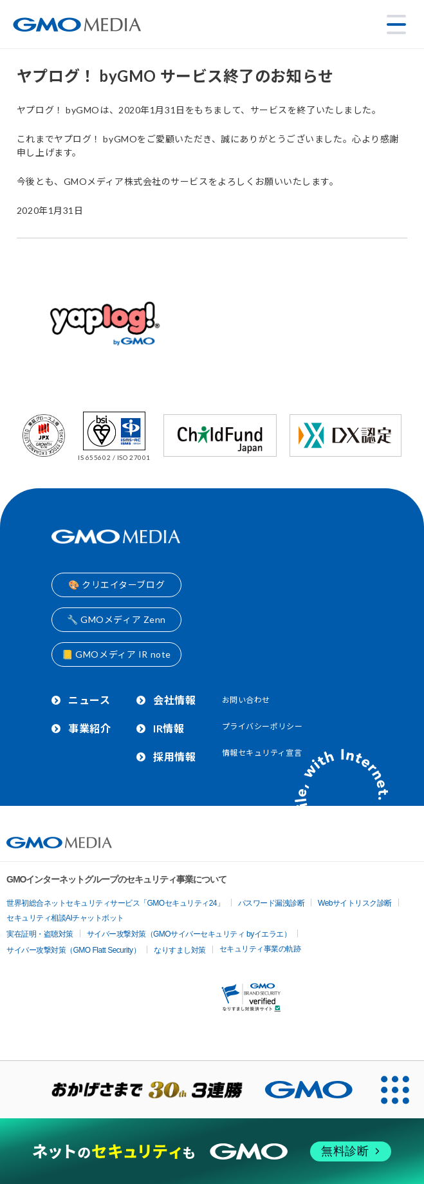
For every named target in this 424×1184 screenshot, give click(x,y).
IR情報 (168, 728)
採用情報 (174, 756)
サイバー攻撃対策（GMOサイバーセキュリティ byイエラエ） (189, 934)
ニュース (89, 700)
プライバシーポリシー (262, 726)
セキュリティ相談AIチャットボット (65, 917)
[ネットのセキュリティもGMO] (212, 1151)
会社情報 (174, 700)
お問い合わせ (246, 700)
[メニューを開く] (396, 24)
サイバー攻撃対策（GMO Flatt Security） (73, 950)
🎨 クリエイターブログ (116, 584)
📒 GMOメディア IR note (116, 654)
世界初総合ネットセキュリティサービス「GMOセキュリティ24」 (115, 903)
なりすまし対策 (180, 950)
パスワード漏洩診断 (271, 903)
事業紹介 (89, 728)
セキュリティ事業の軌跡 (260, 948)
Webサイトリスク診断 (355, 903)
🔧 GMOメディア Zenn (116, 619)
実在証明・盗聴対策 (39, 934)
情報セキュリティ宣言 (262, 753)
